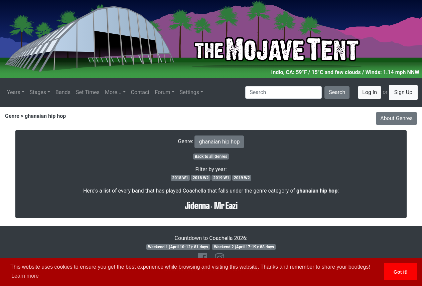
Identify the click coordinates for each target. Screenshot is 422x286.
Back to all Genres (211, 156)
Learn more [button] (25, 276)
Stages (38, 92)
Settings (189, 92)
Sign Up (403, 92)
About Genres (396, 118)
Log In (369, 92)
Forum (162, 92)
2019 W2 (242, 178)
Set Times (88, 92)
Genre (12, 116)
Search (337, 92)
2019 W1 (221, 178)
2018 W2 (201, 178)
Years (13, 92)
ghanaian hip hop (45, 116)
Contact (140, 92)
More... (113, 92)
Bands (63, 92)
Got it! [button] (401, 272)
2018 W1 (180, 178)
